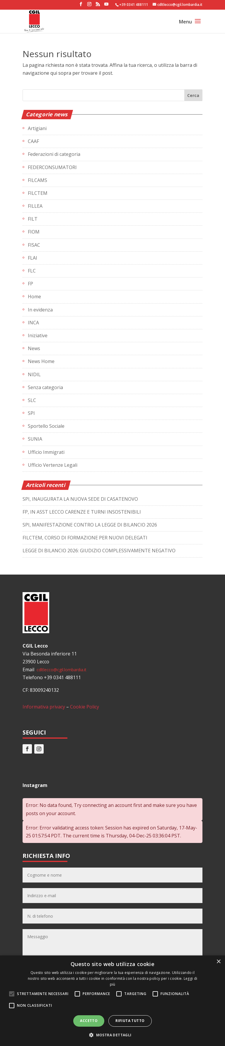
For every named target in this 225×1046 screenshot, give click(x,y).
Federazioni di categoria (54, 154)
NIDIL (34, 374)
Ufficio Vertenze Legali (52, 465)
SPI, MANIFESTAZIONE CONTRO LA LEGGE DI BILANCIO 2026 (90, 525)
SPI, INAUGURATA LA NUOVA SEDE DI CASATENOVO (80, 499)
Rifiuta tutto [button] (129, 1020)
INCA (33, 322)
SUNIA (35, 439)
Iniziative (37, 335)
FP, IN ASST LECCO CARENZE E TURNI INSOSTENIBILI (82, 512)
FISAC (34, 245)
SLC (32, 400)
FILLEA (35, 206)
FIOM (34, 232)
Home (34, 296)
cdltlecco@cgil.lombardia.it (60, 669)
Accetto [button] (89, 1020)
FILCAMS (37, 180)
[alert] (112, 1000)
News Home (41, 361)
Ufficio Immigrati (46, 452)
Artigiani (37, 128)
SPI (31, 413)
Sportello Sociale (46, 426)
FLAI (32, 258)
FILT (33, 219)
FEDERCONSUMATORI (52, 167)
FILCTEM (37, 193)
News (34, 348)
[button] (112, 1035)
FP (30, 283)
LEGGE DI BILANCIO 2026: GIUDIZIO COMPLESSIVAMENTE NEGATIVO (99, 550)
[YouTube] (106, 6)
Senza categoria (45, 387)
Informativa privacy (44, 706)
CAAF (33, 141)
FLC (32, 271)
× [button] (218, 962)
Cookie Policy (84, 706)
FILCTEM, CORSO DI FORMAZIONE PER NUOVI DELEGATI (85, 537)
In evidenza (40, 309)
